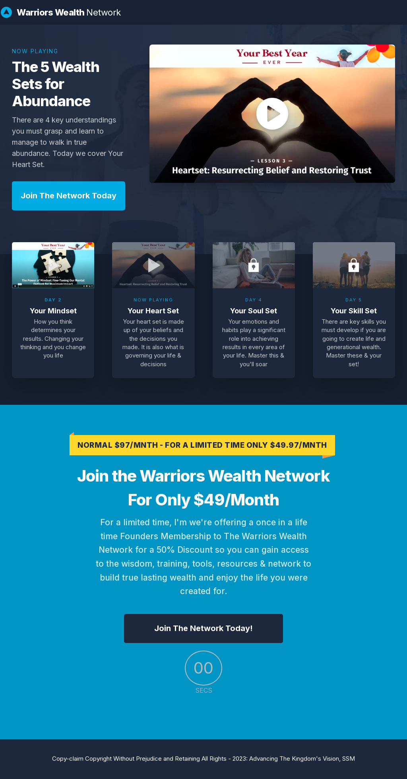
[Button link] (68, 195)
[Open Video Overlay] (53, 265)
